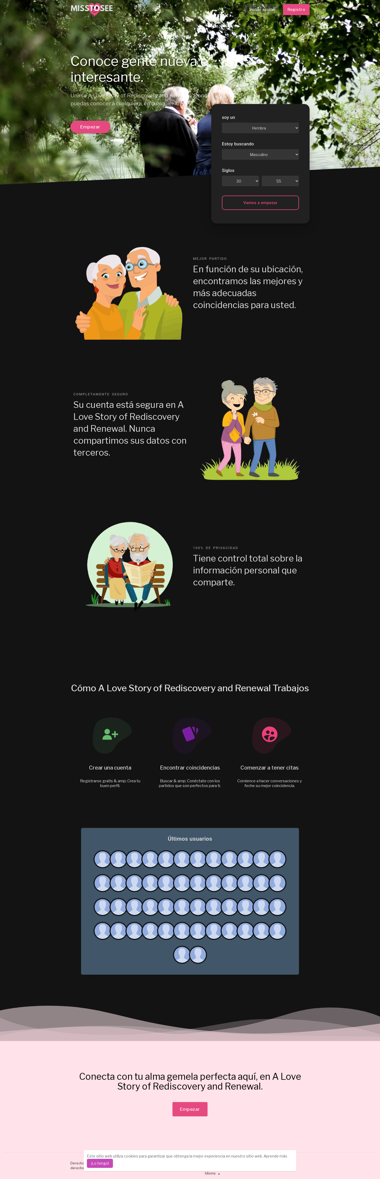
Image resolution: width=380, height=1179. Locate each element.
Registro (296, 9)
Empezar (90, 126)
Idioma (213, 1173)
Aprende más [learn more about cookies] (275, 1156)
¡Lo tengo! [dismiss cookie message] (100, 1163)
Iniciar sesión (262, 9)
